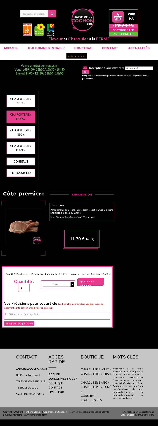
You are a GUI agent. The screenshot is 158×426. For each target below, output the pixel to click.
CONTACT (110, 48)
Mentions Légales (32, 411)
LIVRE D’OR (56, 392)
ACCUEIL (10, 48)
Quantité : (24, 281)
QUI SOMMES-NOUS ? (46, 48)
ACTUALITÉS (139, 48)
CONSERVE (21, 161)
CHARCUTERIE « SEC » (95, 382)
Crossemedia (127, 414)
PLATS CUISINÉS (20, 172)
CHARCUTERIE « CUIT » (96, 369)
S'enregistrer (123, 26)
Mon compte (123, 34)
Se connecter (123, 30)
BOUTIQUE (83, 48)
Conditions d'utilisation (55, 411)
